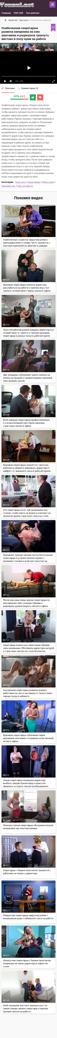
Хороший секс (9, 186)
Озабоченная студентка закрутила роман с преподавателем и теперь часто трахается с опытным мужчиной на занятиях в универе (26, 242)
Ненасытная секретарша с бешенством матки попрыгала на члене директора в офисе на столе (27, 963)
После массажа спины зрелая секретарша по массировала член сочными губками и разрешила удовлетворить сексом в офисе (26, 603)
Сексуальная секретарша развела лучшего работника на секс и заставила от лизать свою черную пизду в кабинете (27, 693)
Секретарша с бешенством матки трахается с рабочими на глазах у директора (27, 872)
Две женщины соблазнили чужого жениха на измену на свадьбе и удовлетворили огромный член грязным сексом (27, 377)
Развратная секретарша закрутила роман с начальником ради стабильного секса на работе (28, 917)
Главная (6, 12)
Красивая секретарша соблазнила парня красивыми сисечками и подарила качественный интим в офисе (28, 738)
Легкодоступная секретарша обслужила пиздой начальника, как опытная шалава (28, 827)
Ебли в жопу (48, 182)
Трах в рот (20, 182)
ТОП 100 (18, 12)
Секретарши (34, 182)
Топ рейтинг (33, 12)
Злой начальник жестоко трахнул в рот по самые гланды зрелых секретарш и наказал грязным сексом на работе (25, 1008)
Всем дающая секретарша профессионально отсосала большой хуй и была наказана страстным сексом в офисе (26, 422)
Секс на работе (25, 186)
